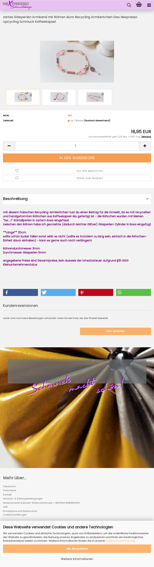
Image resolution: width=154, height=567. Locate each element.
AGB (5, 506)
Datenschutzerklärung (120, 541)
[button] (9, 146)
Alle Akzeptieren (77, 549)
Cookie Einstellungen (15, 514)
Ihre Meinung (115, 331)
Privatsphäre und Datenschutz (20, 511)
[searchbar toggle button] (129, 5)
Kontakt (7, 494)
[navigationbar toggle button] (149, 5)
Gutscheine (9, 490)
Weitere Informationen (77, 559)
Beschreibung (15, 198)
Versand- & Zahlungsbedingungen (23, 498)
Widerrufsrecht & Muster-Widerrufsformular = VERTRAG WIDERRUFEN (41, 502)
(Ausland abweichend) (97, 120)
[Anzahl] (77, 146)
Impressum (9, 486)
